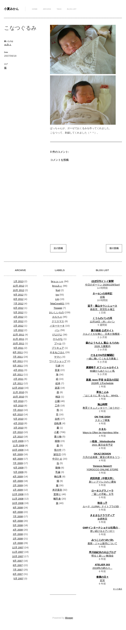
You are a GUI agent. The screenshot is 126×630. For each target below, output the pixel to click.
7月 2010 (18, 410)
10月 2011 (18, 343)
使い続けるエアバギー (102, 531)
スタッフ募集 (102, 420)
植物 (57, 441)
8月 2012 (18, 299)
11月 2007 (17, 551)
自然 (57, 418)
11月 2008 (17, 498)
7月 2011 (18, 356)
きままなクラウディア (102, 515)
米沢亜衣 (57, 489)
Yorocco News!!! (102, 466)
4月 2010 (18, 423)
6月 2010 (18, 414)
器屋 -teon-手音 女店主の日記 (102, 379)
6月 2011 (18, 361)
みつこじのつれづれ (102, 539)
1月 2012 (18, 330)
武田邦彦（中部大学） (102, 478)
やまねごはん (57, 352)
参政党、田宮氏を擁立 (102, 309)
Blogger (69, 618)
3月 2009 (18, 481)
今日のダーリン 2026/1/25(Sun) (102, 284)
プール (58, 343)
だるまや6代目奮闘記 (102, 355)
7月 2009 (18, 463)
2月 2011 (18, 379)
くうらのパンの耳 (102, 318)
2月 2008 (18, 538)
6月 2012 (18, 308)
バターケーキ (57, 325)
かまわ (102, 429)
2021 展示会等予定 (102, 444)
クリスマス (58, 321)
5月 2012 (18, 312)
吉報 (102, 297)
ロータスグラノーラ (102, 490)
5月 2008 (18, 525)
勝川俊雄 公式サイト (102, 330)
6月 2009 (18, 467)
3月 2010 (18, 427)
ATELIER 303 (102, 564)
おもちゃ (57, 316)
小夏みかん (11, 9)
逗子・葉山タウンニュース (102, 305)
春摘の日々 (102, 576)
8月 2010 (18, 405)
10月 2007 (17, 556)
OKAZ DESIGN (102, 453)
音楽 (57, 370)
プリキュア (58, 347)
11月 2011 (18, 339)
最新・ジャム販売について (102, 543)
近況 (102, 580)
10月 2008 (17, 503)
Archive (47, 9)
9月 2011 (18, 347)
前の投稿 (114, 248)
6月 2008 (18, 520)
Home (34, 9)
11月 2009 (18, 445)
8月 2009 (18, 458)
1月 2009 (18, 489)
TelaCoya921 (57, 303)
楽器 (57, 387)
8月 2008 (18, 512)
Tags (59, 9)
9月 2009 (18, 454)
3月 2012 (18, 321)
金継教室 (102, 518)
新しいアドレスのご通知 (102, 481)
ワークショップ (57, 361)
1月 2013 (18, 281)
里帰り (57, 494)
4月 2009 (18, 476)
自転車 (58, 423)
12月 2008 (17, 494)
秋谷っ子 (102, 503)
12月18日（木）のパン (102, 321)
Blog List (71, 9)
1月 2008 (18, 543)
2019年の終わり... (102, 568)
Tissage (58, 308)
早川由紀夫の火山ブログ (102, 552)
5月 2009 (18, 472)
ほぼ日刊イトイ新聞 (102, 281)
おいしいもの (56, 312)
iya (57, 294)
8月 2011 (18, 352)
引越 (57, 365)
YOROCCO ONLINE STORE (102, 469)
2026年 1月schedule (102, 383)
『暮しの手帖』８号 (102, 494)
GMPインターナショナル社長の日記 (103, 527)
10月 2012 (18, 290)
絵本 (57, 383)
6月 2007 (18, 574)
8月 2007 (18, 565)
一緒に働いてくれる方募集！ (102, 358)
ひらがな (58, 339)
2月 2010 (18, 432)
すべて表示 (117, 589)
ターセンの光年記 (102, 293)
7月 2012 (18, 303)
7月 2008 (18, 516)
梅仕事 (58, 476)
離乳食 (57, 498)
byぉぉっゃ (57, 281)
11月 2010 (18, 392)
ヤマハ (58, 356)
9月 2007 (18, 560)
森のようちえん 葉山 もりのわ (102, 342)
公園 (57, 401)
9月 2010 (18, 401)
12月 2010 (17, 387)
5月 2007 (18, 578)
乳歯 (57, 472)
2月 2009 (18, 485)
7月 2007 (18, 569)
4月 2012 (18, 316)
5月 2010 (18, 418)
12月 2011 (18, 334)
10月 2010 (18, 396)
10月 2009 (17, 449)
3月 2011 (18, 374)
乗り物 (58, 436)
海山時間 (102, 404)
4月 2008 (18, 529)
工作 (57, 405)
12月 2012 (18, 285)
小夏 (56, 432)
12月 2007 (17, 547)
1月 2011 (18, 383)
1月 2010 (18, 436)
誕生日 (57, 454)
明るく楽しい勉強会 (102, 555)
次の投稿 (58, 248)
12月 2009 (17, 441)
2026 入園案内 (102, 346)
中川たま (57, 458)
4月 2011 (18, 370)
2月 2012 (18, 325)
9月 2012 (18, 294)
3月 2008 (18, 534)
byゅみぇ (57, 285)
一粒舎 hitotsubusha (102, 441)
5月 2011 (18, 365)
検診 (57, 396)
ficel (58, 290)
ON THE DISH (102, 416)
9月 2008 (18, 507)
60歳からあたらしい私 (102, 370)
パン (57, 330)
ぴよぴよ (57, 334)
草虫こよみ (102, 392)
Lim (57, 299)
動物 (57, 467)
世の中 (58, 449)
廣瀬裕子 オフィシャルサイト (102, 367)
